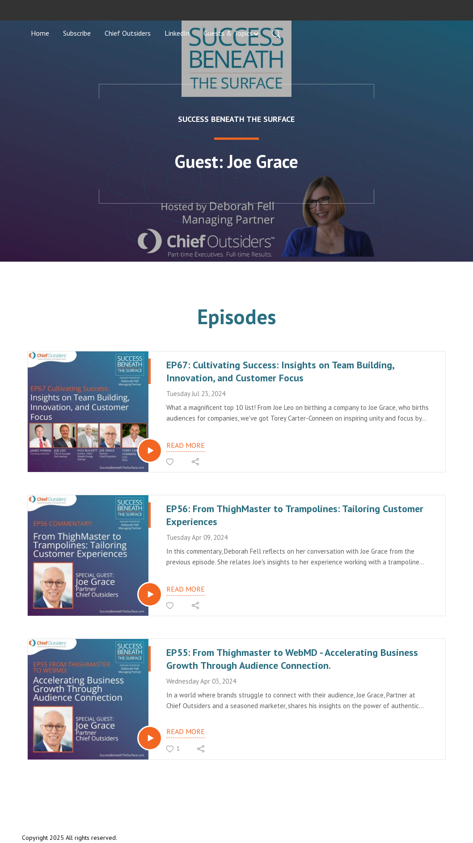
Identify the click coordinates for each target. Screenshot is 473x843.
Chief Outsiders (128, 33)
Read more (185, 445)
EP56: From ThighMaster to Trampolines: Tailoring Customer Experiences (294, 515)
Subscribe (77, 33)
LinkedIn (177, 33)
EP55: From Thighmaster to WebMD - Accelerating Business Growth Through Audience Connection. (292, 659)
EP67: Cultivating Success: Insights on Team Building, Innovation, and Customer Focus (280, 371)
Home (40, 33)
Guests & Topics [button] (228, 33)
